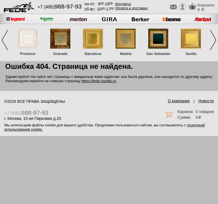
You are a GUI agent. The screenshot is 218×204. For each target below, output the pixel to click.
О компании (179, 101)
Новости (206, 101)
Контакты (123, 4)
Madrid (125, 54)
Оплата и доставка (131, 8)
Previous (4, 40)
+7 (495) (59, 7)
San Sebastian (158, 54)
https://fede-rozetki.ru (98, 81)
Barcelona (93, 54)
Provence (27, 54)
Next (213, 40)
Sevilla (190, 54)
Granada (60, 54)
